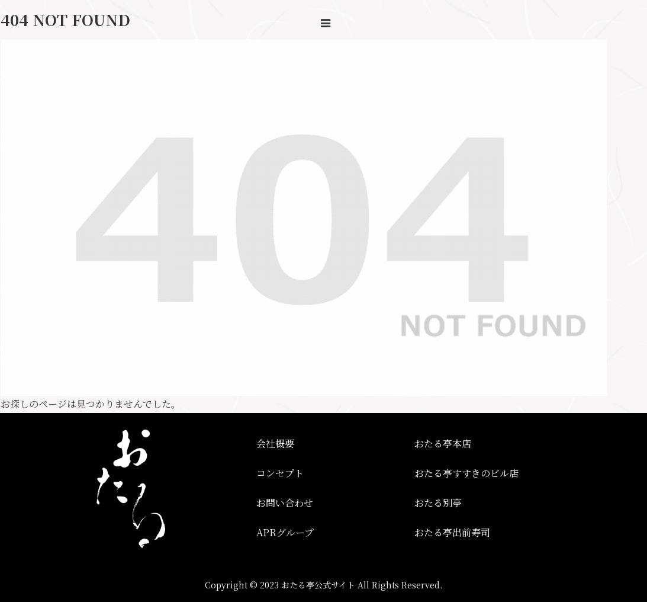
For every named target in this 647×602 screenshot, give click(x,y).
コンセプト (280, 473)
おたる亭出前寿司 (452, 532)
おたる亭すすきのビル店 (466, 473)
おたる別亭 (438, 503)
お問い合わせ (284, 503)
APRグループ (285, 532)
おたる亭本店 (442, 443)
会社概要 (275, 443)
